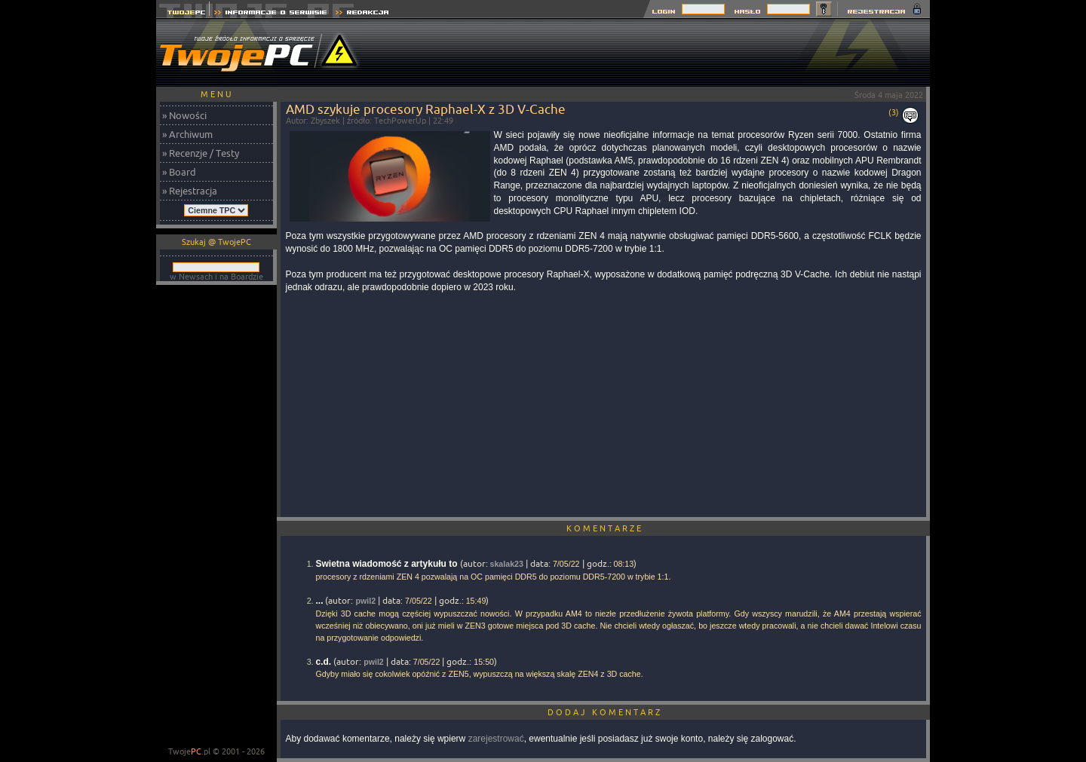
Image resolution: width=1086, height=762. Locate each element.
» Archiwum (187, 134)
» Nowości (184, 115)
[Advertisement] (655, 53)
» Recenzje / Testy (200, 153)
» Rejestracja (189, 190)
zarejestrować (496, 738)
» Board (179, 172)
